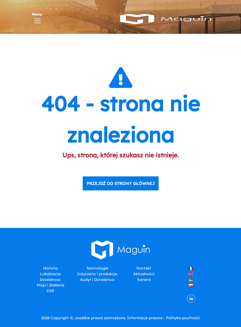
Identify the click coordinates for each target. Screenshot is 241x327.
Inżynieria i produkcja (97, 274)
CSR (50, 290)
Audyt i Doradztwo (97, 279)
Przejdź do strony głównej (121, 183)
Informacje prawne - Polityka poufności (163, 318)
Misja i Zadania (50, 285)
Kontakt (143, 268)
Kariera (144, 279)
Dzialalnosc (50, 279)
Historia (50, 268)
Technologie (97, 268)
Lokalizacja (50, 274)
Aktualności (144, 274)
